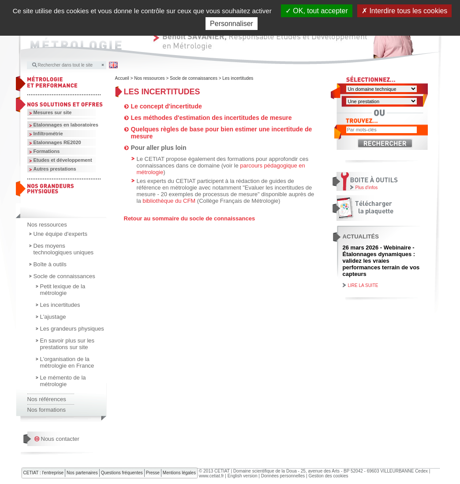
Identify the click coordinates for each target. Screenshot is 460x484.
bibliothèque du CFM (168, 200)
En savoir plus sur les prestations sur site (67, 343)
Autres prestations (55, 168)
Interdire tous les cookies (404, 11)
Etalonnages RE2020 (57, 142)
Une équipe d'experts (60, 234)
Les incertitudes (60, 305)
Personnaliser (231, 23)
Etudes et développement (63, 160)
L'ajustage (53, 316)
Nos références (46, 399)
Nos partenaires (82, 472)
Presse (153, 472)
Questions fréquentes (122, 472)
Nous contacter (60, 439)
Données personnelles (283, 475)
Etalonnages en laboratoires (66, 124)
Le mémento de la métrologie (63, 380)
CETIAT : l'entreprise (43, 472)
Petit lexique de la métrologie (63, 289)
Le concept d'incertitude (166, 106)
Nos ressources (47, 224)
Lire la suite (363, 285)
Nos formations (46, 409)
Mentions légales (179, 472)
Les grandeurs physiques (72, 328)
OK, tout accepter (316, 11)
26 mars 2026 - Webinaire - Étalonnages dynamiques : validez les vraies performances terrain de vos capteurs (381, 260)
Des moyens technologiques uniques (64, 249)
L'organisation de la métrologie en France (67, 362)
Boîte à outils (50, 264)
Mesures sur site (53, 112)
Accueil (122, 78)
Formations (47, 151)
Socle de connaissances (64, 276)
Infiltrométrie (48, 133)
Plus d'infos (366, 187)
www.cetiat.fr (211, 475)
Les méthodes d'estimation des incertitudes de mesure (211, 117)
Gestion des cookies (328, 475)
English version (243, 475)
